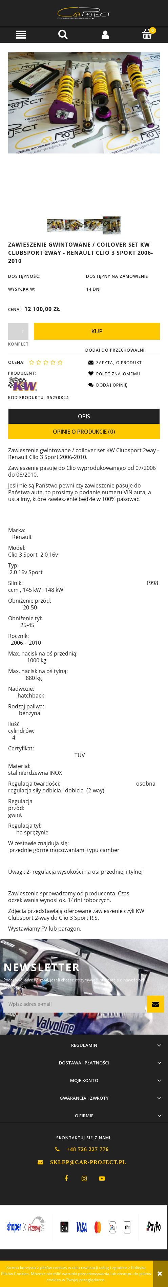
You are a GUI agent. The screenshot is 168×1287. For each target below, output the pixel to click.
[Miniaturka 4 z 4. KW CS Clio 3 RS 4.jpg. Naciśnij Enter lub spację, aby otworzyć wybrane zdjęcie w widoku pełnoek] (112, 225)
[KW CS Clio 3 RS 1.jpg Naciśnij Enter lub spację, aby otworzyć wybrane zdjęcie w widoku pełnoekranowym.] (84, 102)
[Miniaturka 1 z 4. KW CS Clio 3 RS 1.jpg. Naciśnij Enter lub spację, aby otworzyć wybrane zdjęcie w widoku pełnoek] (56, 225)
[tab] (84, 416)
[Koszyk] (147, 34)
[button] (21, 34)
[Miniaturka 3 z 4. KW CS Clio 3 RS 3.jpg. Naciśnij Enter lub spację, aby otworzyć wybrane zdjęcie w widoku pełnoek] (93, 225)
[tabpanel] (84, 689)
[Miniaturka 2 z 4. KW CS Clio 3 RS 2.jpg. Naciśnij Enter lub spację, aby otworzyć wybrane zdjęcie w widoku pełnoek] (74, 225)
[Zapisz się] (155, 1004)
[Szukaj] (63, 34)
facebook (66, 1178)
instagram (84, 1178)
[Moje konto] (105, 34)
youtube (101, 1178)
